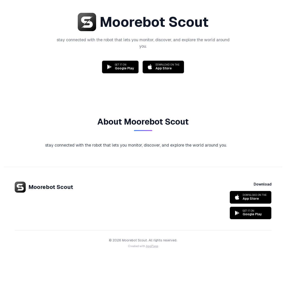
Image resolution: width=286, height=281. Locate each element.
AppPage (152, 246)
